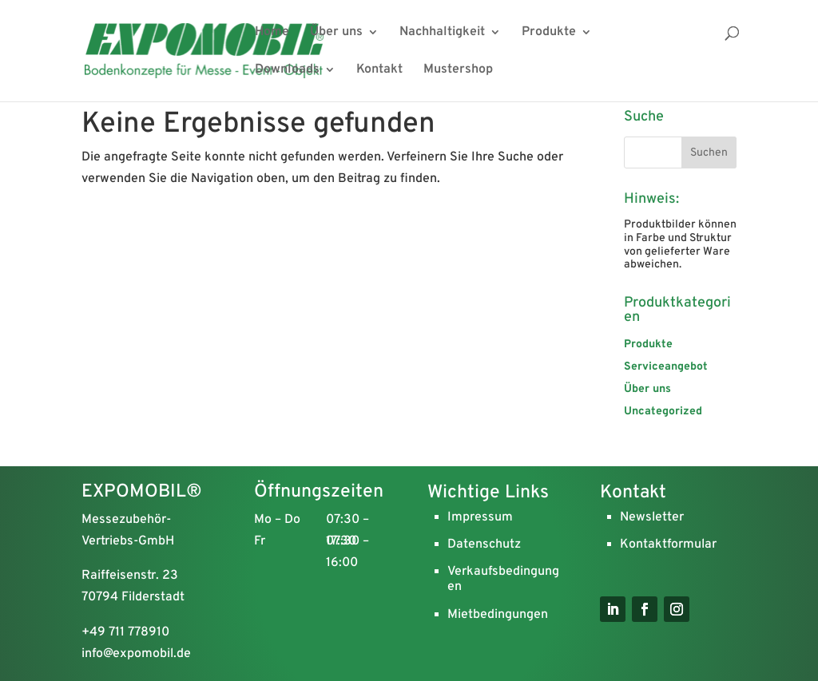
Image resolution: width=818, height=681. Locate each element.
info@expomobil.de (136, 654)
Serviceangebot (666, 367)
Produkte (549, 33)
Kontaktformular (668, 544)
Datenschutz (484, 544)
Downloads (287, 70)
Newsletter (652, 517)
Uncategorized (663, 411)
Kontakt (379, 70)
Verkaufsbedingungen (503, 579)
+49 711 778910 (125, 632)
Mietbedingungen (497, 615)
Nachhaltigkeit (442, 33)
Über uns (336, 33)
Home (272, 33)
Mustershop (458, 70)
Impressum (480, 517)
